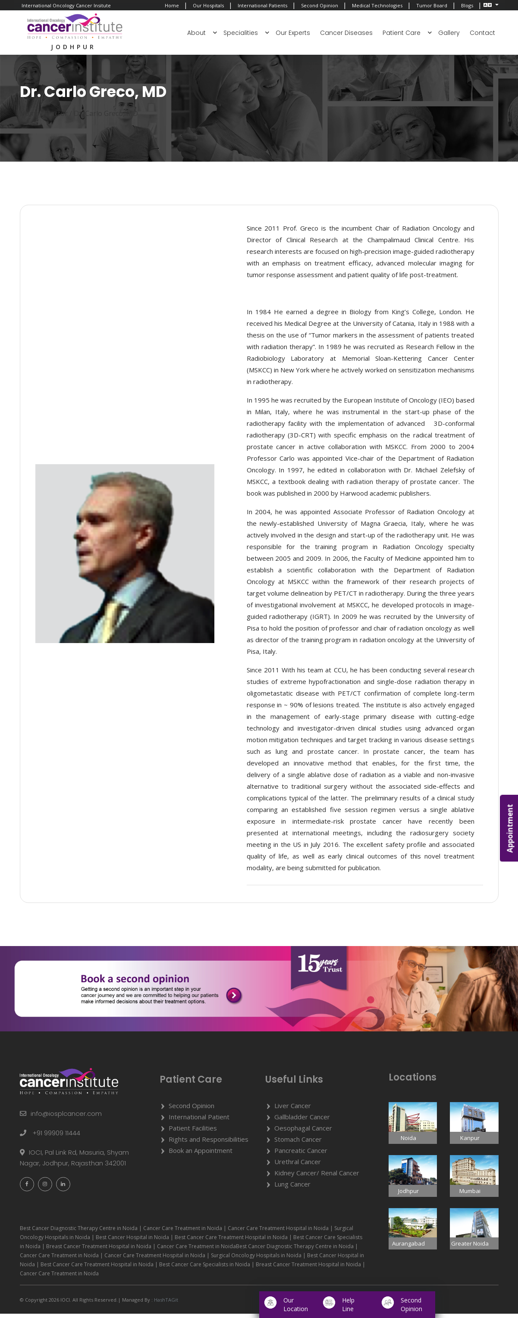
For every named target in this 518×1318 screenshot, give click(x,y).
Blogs (467, 5)
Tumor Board (431, 5)
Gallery (449, 32)
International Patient (199, 1121)
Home (172, 5)
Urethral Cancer (297, 1166)
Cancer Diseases (346, 32)
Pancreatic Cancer (300, 1154)
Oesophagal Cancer (303, 1132)
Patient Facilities (193, 1132)
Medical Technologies (377, 5)
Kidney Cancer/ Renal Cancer (316, 1177)
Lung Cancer (292, 1188)
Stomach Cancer (298, 1143)
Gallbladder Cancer (302, 1121)
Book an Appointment (200, 1154)
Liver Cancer (292, 1110)
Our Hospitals (208, 5)
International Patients (262, 5)
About (196, 32)
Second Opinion (319, 5)
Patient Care (402, 32)
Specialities (240, 32)
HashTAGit (165, 1304)
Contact (482, 32)
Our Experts (293, 32)
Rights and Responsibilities (208, 1143)
